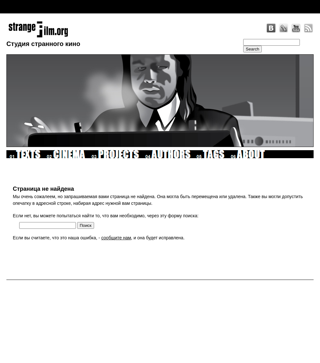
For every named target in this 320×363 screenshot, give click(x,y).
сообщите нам (116, 237)
